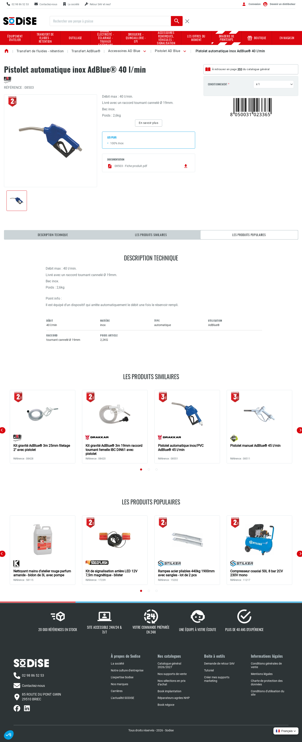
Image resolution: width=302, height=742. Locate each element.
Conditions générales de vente (266, 665)
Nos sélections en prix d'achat (172, 682)
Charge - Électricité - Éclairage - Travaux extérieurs (105, 38)
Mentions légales (262, 674)
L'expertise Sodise (122, 677)
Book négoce (166, 704)
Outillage (75, 38)
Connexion (255, 4)
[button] (143, 51)
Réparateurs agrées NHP (174, 698)
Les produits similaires (151, 235)
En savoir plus (148, 122)
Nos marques (119, 684)
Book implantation (169, 691)
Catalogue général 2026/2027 (169, 665)
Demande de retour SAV (219, 663)
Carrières (117, 691)
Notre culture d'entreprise (127, 670)
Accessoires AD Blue (124, 51)
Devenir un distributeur (282, 4)
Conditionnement (217, 84)
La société (117, 663)
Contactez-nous (29, 685)
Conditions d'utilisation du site (267, 693)
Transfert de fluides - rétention (45, 38)
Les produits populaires (249, 235)
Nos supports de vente (172, 674)
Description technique (53, 235)
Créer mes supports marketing (216, 679)
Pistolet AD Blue (167, 51)
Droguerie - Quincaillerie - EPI (136, 38)
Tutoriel (209, 670)
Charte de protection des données (267, 682)
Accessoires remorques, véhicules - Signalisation (166, 38)
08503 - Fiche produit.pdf (147, 166)
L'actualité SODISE (122, 698)
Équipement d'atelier (15, 38)
